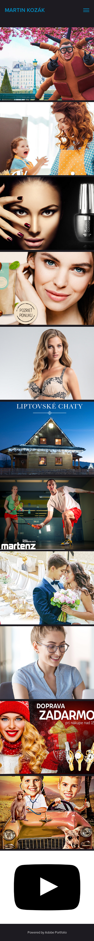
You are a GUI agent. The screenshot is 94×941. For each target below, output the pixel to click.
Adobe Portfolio (56, 932)
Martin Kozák (25, 10)
